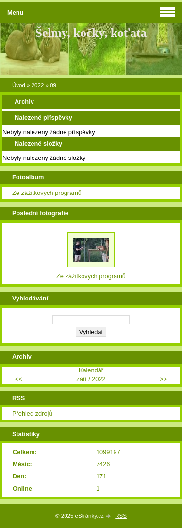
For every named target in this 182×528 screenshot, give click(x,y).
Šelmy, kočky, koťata (91, 33)
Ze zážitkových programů (47, 192)
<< (18, 379)
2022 (38, 85)
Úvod (18, 85)
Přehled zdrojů (32, 413)
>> (163, 379)
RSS (121, 516)
